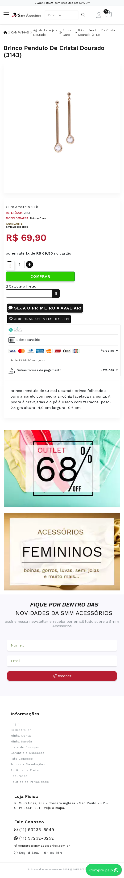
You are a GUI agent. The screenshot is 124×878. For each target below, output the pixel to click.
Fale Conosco (22, 758)
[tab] (63, 330)
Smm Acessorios (17, 226)
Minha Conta (21, 735)
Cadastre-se (21, 730)
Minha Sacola (21, 741)
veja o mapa (54, 808)
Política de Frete (25, 770)
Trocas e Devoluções (28, 764)
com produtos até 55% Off (62, 2)
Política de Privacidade (30, 781)
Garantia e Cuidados (27, 752)
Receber (62, 676)
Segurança (19, 776)
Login (15, 724)
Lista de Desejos (25, 747)
